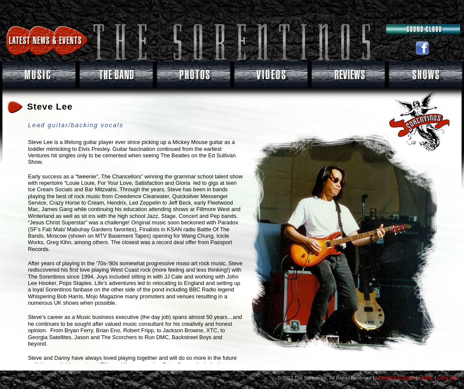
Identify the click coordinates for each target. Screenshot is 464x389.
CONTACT (448, 377)
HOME (426, 377)
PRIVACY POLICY (394, 377)
